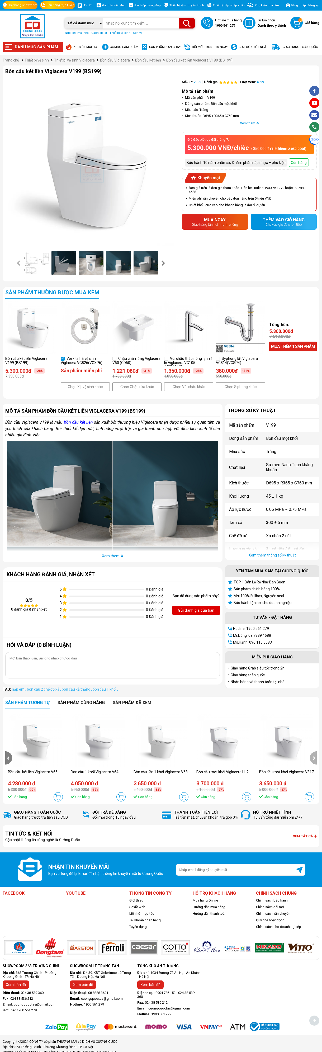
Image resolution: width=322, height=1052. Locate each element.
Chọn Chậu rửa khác (137, 387)
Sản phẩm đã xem (132, 702)
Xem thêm (249, 123)
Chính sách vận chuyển (273, 914)
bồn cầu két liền (78, 422)
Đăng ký (313, 5)
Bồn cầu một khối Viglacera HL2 (222, 772)
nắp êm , (19, 689)
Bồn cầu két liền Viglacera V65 (33, 772)
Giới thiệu (136, 900)
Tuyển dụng (138, 927)
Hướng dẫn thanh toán (209, 914)
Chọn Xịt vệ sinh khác (85, 387)
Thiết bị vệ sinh (120, 33)
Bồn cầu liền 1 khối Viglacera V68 (161, 772)
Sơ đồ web (137, 907)
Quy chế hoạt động (270, 920)
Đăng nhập (298, 5)
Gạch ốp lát (99, 33)
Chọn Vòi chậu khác (189, 387)
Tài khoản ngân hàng (145, 920)
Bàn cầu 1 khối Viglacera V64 (95, 772)
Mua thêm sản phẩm (293, 346)
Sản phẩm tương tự (27, 702)
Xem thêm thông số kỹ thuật (272, 555)
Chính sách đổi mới (270, 907)
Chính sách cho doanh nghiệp (278, 927)
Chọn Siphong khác (241, 387)
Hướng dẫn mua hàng (209, 907)
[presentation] (19, 263)
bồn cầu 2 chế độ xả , (44, 689)
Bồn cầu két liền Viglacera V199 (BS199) (26, 360)
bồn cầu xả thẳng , (77, 689)
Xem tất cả (305, 836)
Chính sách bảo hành (272, 900)
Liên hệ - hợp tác (141, 914)
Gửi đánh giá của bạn (196, 610)
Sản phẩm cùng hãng (81, 702)
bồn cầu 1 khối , (105, 689)
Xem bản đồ (16, 985)
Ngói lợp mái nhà (77, 33)
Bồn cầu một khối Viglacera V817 (286, 772)
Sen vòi (138, 33)
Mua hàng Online (205, 900)
